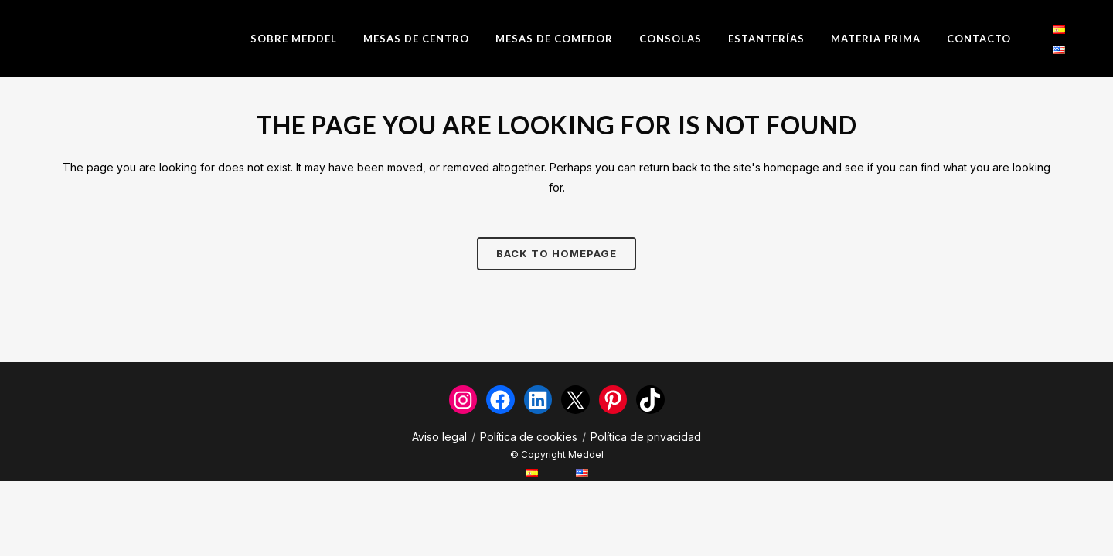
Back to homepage (556, 253)
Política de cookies (528, 436)
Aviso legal (439, 436)
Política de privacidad (646, 436)
